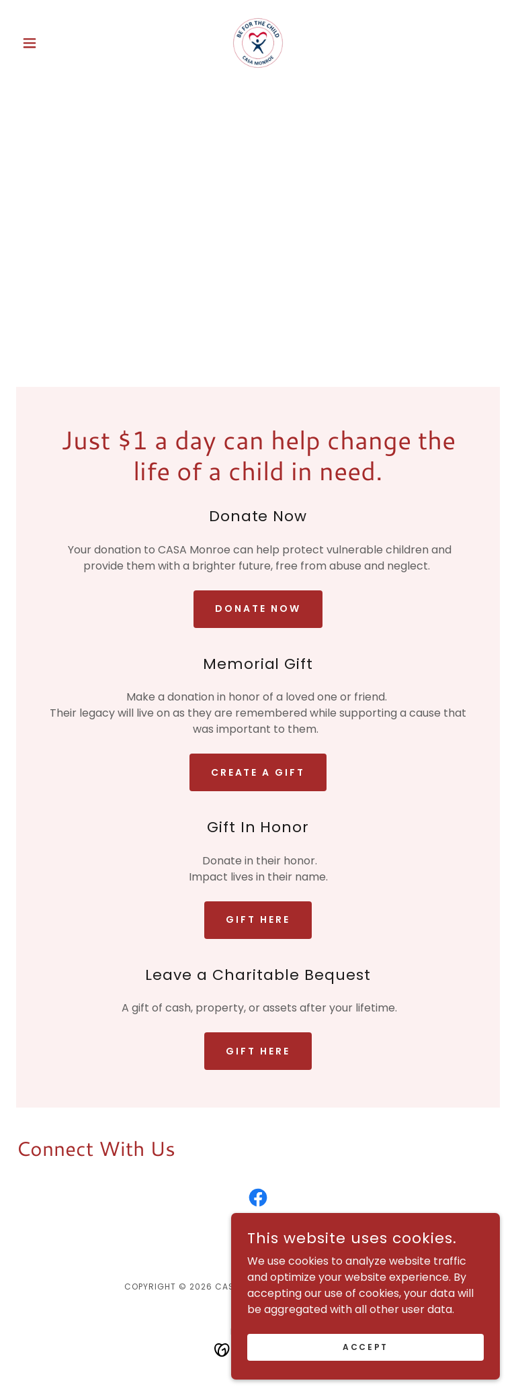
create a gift (258, 772)
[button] (52, 43)
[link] (258, 43)
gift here (258, 919)
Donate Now (258, 608)
